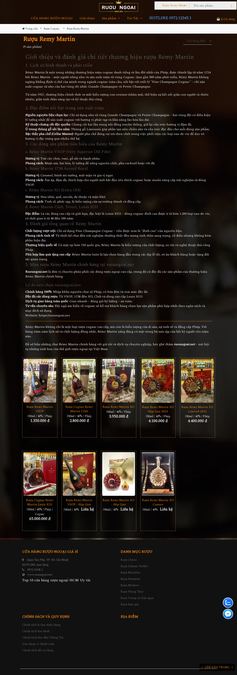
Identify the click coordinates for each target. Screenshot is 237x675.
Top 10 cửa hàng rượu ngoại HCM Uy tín (56, 580)
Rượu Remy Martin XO (119, 407)
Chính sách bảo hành (35, 631)
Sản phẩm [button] (111, 18)
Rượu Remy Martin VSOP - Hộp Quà (79, 502)
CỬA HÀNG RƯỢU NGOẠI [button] (52, 18)
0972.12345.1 (35, 570)
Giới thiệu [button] (87, 18)
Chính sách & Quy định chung (41, 625)
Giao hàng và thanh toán (38, 644)
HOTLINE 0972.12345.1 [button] (170, 18)
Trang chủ (30, 29)
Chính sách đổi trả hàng (37, 650)
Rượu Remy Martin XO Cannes (158, 502)
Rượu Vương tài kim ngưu (137, 598)
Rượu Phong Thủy (132, 591)
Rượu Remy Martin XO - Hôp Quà (119, 502)
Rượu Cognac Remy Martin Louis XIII (39, 502)
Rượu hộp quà (130, 604)
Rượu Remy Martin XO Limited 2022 (197, 409)
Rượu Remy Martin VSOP (39, 409)
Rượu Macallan (130, 572)
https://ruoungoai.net (54, 315)
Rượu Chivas (129, 560)
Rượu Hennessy (130, 579)
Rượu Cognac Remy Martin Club (79, 409)
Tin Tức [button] (134, 18)
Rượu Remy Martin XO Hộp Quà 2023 (158, 409)
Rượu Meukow (130, 585)
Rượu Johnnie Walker (134, 566)
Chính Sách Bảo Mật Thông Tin (42, 637)
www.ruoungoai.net (40, 574)
